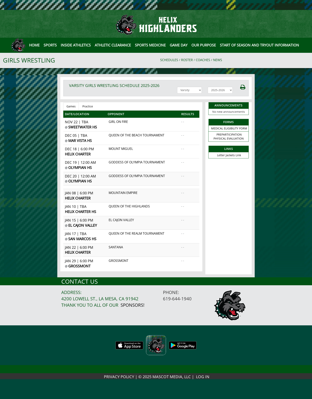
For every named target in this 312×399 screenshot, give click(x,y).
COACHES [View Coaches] (203, 60)
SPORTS (50, 45)
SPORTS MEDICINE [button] (150, 45)
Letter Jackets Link (229, 155)
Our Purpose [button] (203, 45)
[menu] (34, 45)
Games (71, 106)
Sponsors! (132, 305)
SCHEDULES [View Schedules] (169, 60)
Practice (87, 106)
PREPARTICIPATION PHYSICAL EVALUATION (229, 136)
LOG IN (202, 376)
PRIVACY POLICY (119, 376)
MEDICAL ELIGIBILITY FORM (229, 128)
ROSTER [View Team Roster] (187, 60)
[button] (259, 45)
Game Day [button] (178, 45)
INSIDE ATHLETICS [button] (76, 45)
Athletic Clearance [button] (113, 45)
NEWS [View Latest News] (217, 60)
